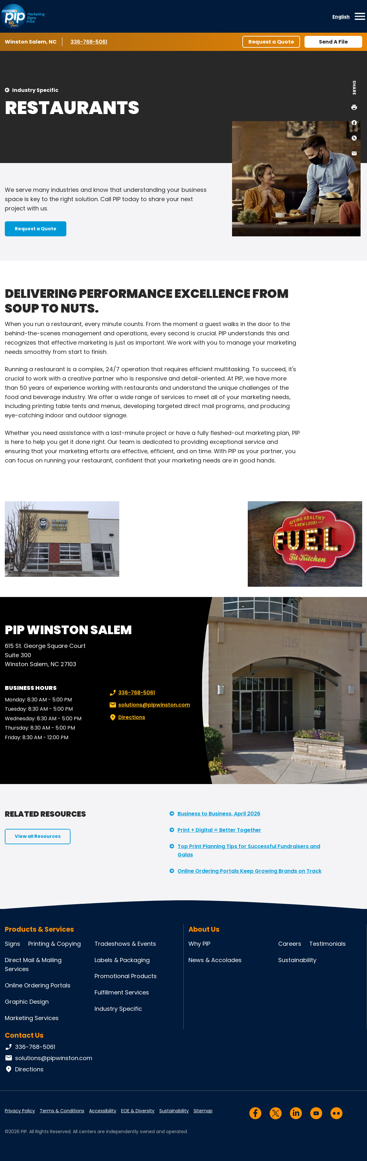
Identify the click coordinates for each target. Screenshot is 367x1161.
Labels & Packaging (122, 960)
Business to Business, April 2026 (219, 813)
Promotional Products (126, 976)
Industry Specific (35, 90)
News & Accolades (215, 960)
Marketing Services (32, 1018)
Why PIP (199, 944)
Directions (126, 717)
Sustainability (297, 960)
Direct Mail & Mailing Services (33, 964)
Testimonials (327, 944)
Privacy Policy (20, 1111)
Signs (12, 944)
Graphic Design (27, 1002)
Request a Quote (271, 41)
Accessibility (102, 1111)
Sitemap (203, 1111)
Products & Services (39, 929)
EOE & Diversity (137, 1111)
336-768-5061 (90, 41)
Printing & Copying (54, 944)
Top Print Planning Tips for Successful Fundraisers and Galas (249, 850)
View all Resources (38, 836)
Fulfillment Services (122, 992)
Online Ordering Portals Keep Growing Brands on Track (249, 871)
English (341, 16)
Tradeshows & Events (125, 944)
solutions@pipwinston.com (149, 705)
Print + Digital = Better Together (219, 830)
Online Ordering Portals (38, 985)
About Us (204, 929)
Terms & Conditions (62, 1111)
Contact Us (24, 1035)
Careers (289, 944)
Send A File (333, 41)
